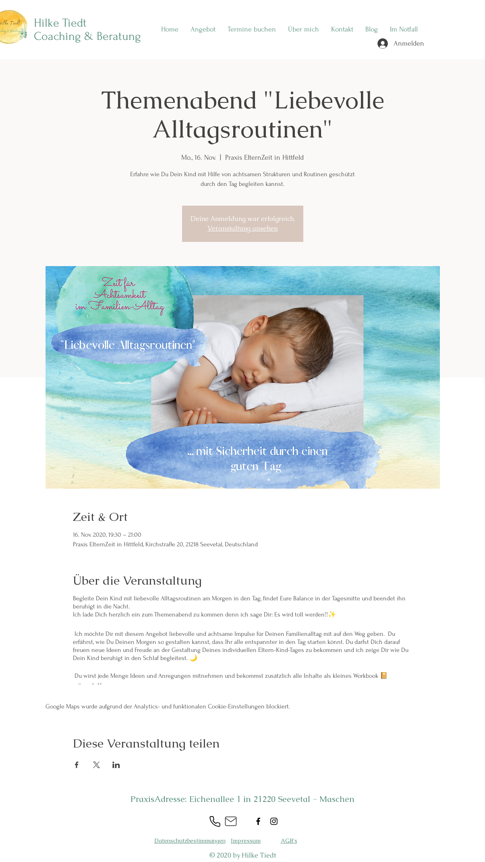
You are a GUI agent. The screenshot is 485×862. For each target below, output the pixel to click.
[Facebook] (258, 821)
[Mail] (231, 821)
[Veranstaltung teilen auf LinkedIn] (116, 765)
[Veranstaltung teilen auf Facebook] (77, 765)
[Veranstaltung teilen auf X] (96, 765)
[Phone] (215, 821)
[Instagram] (274, 821)
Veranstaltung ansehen (242, 228)
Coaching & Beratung (87, 36)
